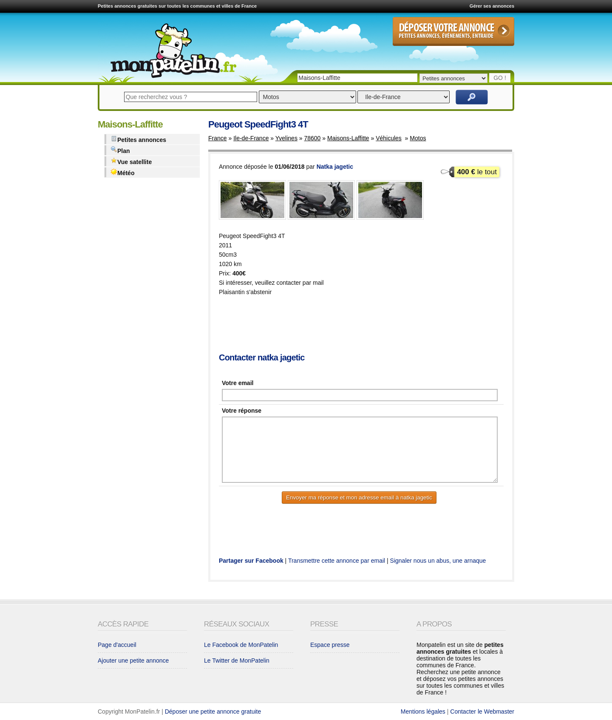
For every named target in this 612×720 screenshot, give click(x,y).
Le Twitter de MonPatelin (236, 660)
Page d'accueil (117, 644)
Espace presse (330, 644)
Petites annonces (138, 139)
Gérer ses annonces (492, 6)
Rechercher (472, 97)
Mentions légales (423, 711)
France (217, 138)
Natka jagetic (335, 166)
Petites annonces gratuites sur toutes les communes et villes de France (177, 6)
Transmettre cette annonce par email (336, 560)
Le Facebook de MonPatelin (241, 644)
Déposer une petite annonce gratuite (213, 711)
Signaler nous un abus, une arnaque (438, 560)
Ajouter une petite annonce (133, 660)
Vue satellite (131, 161)
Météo (122, 172)
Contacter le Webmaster (482, 711)
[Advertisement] (373, 325)
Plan (120, 150)
